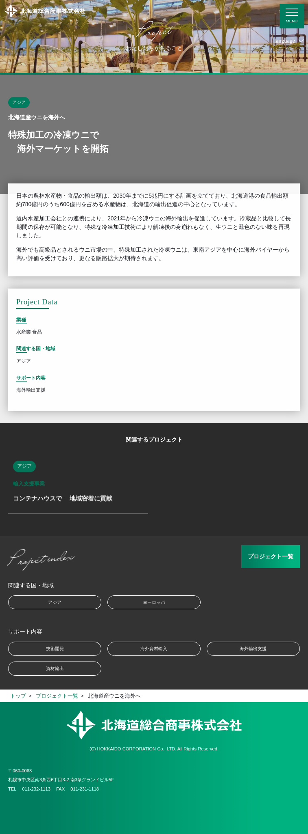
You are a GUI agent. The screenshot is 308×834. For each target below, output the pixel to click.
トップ (18, 696)
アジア (54, 602)
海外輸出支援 (253, 648)
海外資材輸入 (153, 648)
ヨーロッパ (154, 602)
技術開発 (55, 648)
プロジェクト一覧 (270, 556)
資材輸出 (55, 668)
